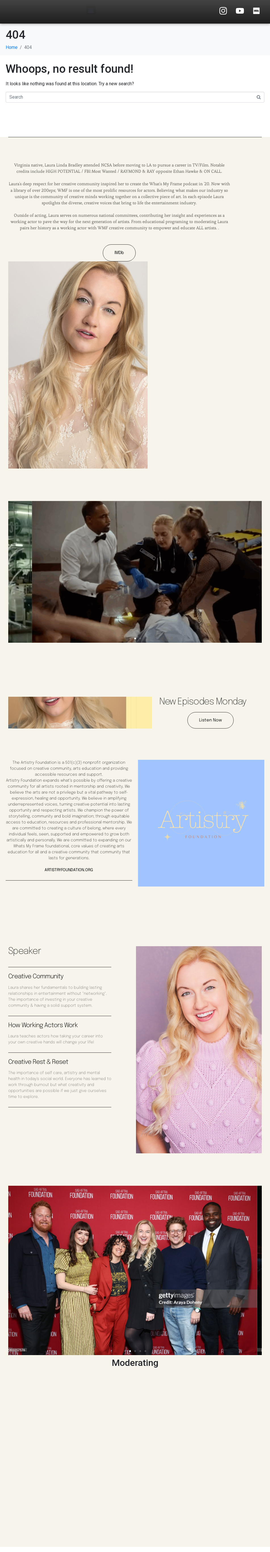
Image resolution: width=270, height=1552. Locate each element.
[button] (91, 10)
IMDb (112, 257)
